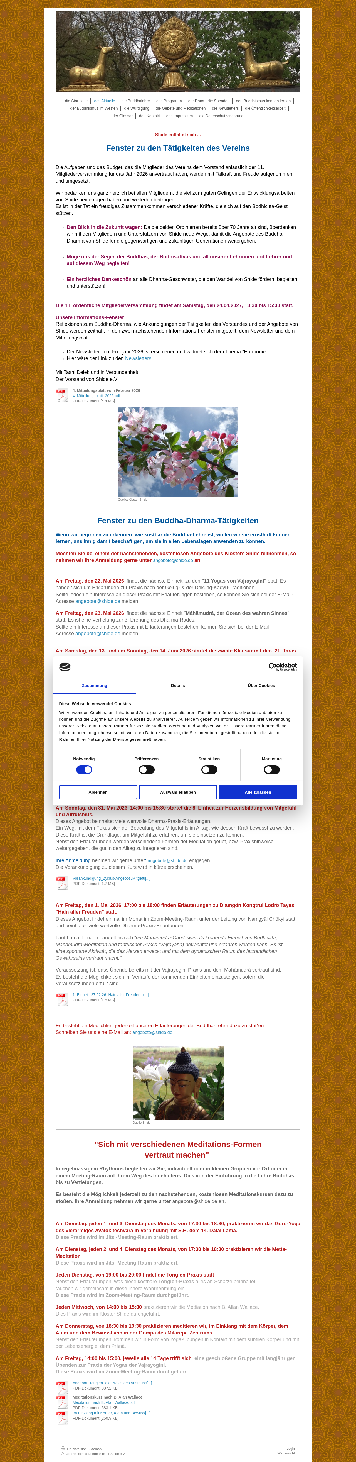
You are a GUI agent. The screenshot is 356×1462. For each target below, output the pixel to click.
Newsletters (138, 358)
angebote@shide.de (173, 560)
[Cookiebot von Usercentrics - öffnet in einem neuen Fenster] (272, 667)
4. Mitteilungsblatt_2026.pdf (96, 395)
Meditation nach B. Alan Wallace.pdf (104, 1402)
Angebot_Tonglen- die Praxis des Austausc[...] (112, 1383)
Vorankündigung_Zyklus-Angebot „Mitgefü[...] (111, 878)
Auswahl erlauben (178, 792)
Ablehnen (97, 792)
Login (291, 1449)
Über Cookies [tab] (261, 685)
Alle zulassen (258, 792)
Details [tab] (178, 685)
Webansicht (286, 1453)
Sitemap (95, 1449)
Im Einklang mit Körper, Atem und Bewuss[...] (111, 1413)
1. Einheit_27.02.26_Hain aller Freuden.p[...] (111, 994)
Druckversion (74, 1449)
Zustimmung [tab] (94, 685)
